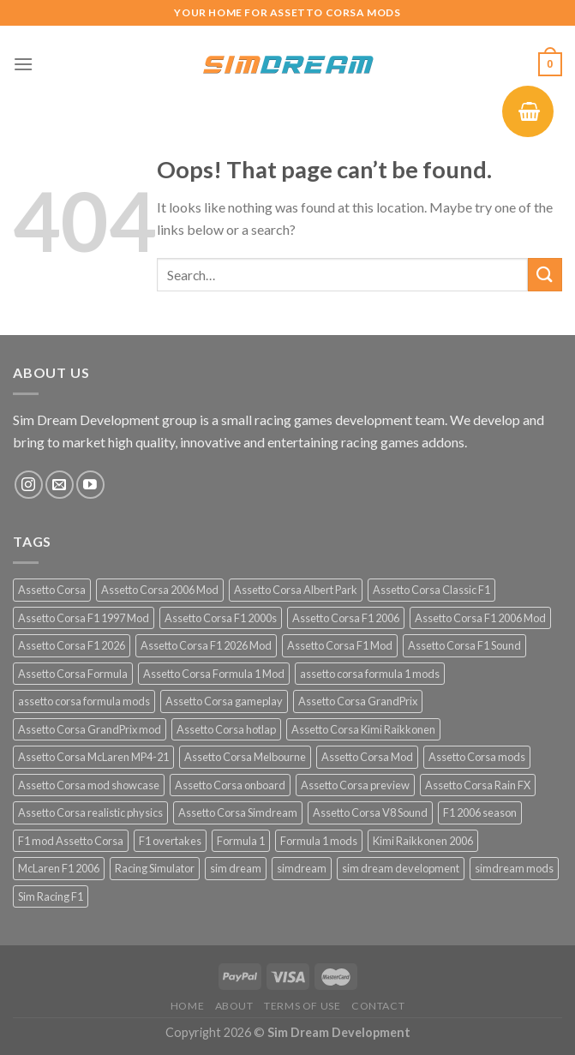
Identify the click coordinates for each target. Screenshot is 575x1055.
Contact (377, 1005)
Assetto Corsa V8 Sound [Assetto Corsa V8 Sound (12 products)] (370, 812)
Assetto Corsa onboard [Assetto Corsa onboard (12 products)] (230, 785)
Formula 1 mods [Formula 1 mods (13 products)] (318, 841)
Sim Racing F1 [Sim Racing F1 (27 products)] (50, 896)
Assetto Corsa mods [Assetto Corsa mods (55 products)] (476, 757)
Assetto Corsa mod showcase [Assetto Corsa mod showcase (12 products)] (88, 785)
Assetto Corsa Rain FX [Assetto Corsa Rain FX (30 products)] (477, 785)
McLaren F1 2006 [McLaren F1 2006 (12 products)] (58, 868)
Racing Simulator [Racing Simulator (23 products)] (155, 868)
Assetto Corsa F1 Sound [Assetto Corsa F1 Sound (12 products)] (464, 645)
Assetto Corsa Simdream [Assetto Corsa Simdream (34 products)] (237, 812)
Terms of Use (302, 1005)
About (234, 1005)
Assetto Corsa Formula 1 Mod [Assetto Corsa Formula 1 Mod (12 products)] (214, 673)
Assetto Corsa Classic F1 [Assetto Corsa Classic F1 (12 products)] (431, 589)
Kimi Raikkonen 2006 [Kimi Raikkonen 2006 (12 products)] (423, 841)
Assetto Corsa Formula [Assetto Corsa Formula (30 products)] (73, 673)
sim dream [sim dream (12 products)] (235, 868)
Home (187, 1005)
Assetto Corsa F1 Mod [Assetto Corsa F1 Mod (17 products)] (339, 645)
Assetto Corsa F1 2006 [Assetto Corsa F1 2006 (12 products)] (345, 618)
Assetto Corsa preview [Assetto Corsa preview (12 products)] (355, 785)
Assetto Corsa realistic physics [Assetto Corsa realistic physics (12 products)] (90, 812)
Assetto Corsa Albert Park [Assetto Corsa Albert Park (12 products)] (295, 589)
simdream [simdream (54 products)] (301, 868)
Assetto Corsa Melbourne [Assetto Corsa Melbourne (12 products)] (245, 757)
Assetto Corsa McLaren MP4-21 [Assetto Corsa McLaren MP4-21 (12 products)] (93, 757)
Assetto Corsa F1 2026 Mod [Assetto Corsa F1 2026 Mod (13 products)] (206, 645)
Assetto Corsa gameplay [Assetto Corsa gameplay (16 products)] (224, 701)
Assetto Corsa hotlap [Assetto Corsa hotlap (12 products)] (226, 729)
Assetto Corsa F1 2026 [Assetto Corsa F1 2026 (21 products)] (71, 645)
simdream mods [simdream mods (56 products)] (514, 868)
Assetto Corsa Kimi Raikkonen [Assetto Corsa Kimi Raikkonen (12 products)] (363, 729)
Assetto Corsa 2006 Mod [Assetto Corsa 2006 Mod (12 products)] (160, 589)
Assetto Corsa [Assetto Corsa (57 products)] (52, 589)
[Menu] (23, 64)
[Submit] (545, 274)
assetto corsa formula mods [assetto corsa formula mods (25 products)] (84, 701)
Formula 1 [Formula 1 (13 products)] (241, 841)
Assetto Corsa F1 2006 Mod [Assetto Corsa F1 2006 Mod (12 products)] (480, 618)
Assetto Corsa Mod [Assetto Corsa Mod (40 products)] (367, 757)
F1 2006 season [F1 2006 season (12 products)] (480, 812)
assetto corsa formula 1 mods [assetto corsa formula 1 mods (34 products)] (370, 673)
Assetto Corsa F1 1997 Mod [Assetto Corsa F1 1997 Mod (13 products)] (83, 618)
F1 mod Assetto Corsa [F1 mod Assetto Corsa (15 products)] (70, 841)
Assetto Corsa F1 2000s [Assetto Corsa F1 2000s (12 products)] (221, 618)
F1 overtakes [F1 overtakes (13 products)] (170, 841)
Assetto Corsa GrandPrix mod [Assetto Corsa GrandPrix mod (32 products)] (89, 729)
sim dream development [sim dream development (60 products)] (400, 868)
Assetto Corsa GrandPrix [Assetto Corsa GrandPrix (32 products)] (357, 701)
